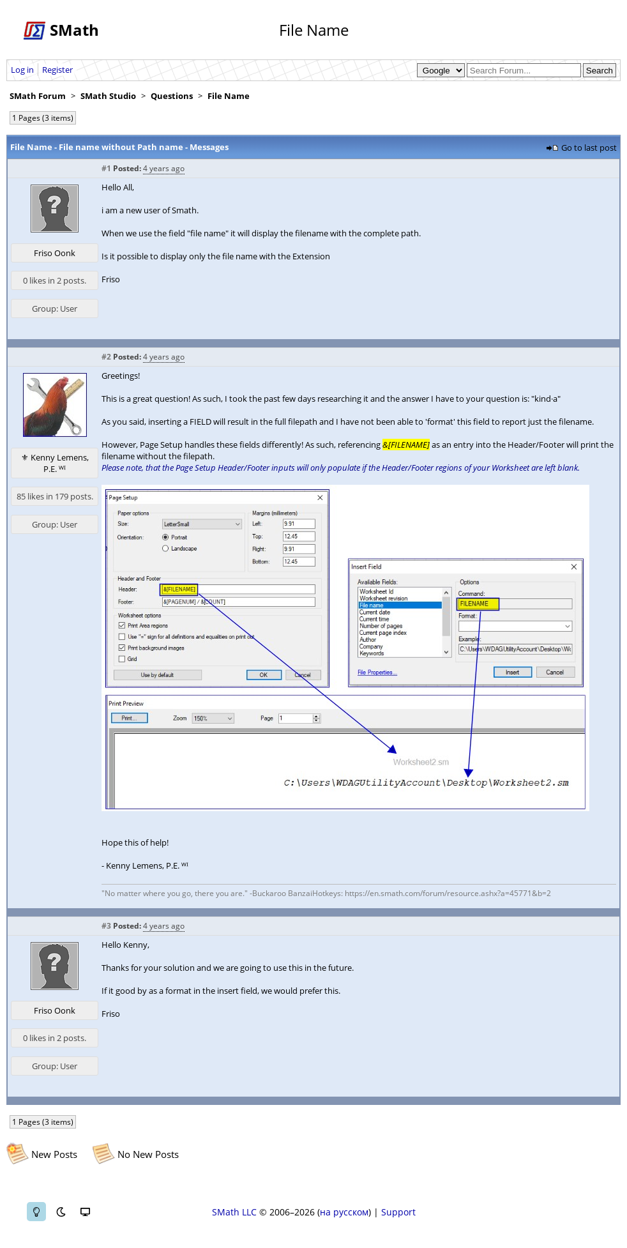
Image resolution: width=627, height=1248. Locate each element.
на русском (344, 1212)
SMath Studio (108, 96)
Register (57, 69)
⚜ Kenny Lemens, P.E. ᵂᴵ (55, 463)
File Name (229, 96)
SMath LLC (234, 1212)
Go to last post (589, 147)
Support (398, 1212)
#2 (106, 356)
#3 (106, 925)
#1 (106, 168)
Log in (22, 69)
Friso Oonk (54, 253)
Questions (172, 96)
